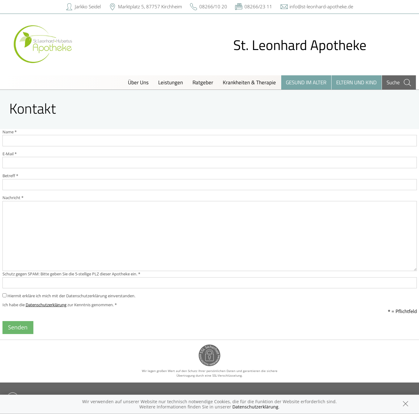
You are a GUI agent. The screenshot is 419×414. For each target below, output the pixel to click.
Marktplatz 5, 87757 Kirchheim (150, 6)
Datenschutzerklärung (46, 304)
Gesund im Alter (306, 82)
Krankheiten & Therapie (249, 82)
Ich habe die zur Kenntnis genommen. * (59, 304)
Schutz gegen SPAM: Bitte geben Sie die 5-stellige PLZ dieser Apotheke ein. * (71, 274)
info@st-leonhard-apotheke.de (321, 6)
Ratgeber (203, 82)
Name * (9, 132)
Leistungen (170, 82)
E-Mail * (9, 154)
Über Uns (138, 82)
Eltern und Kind (356, 82)
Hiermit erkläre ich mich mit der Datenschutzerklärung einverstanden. (68, 296)
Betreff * (10, 175)
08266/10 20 (213, 6)
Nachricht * (12, 197)
